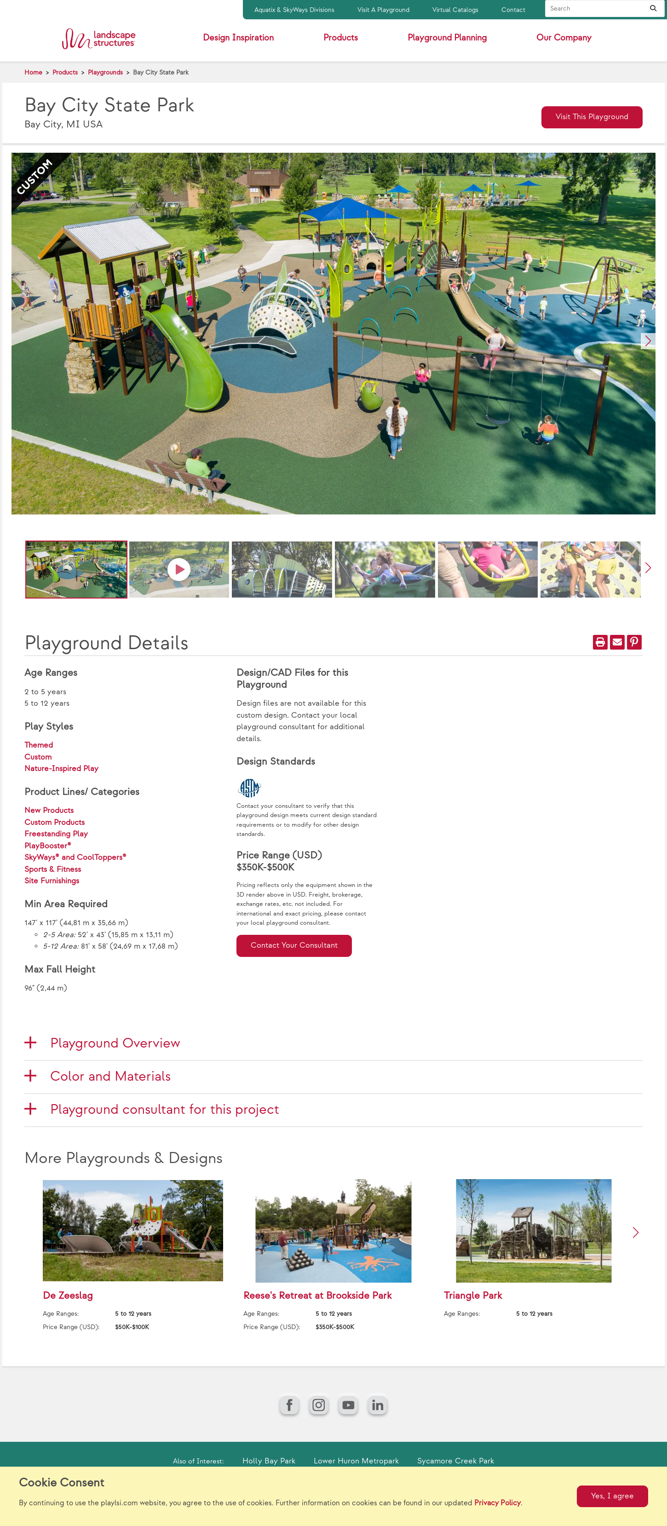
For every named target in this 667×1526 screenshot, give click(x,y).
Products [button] (340, 38)
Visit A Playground (383, 10)
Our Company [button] (564, 38)
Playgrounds (105, 72)
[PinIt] (634, 642)
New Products (49, 810)
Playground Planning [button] (447, 38)
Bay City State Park (161, 72)
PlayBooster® (47, 846)
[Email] (617, 642)
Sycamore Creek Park (455, 1461)
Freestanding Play (56, 834)
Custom (38, 757)
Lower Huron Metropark (356, 1461)
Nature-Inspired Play (61, 768)
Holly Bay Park (268, 1461)
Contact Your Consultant (294, 945)
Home (33, 72)
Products (65, 72)
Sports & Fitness (52, 869)
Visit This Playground (592, 116)
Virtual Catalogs (455, 10)
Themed (38, 745)
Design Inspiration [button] (238, 38)
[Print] (600, 642)
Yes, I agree (612, 1496)
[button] (648, 341)
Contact (513, 10)
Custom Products (54, 822)
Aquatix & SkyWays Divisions (294, 10)
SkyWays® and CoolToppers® (75, 857)
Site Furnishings (51, 881)
